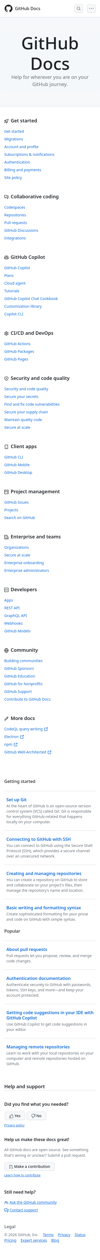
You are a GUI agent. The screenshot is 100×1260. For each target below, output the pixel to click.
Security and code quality (26, 388)
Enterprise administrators (26, 570)
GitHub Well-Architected (27, 752)
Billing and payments (22, 169)
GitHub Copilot (17, 267)
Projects (11, 509)
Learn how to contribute (22, 1175)
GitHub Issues (16, 502)
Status (80, 1234)
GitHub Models (17, 630)
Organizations (16, 547)
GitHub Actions (17, 343)
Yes (15, 1115)
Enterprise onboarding (24, 562)
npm (11, 744)
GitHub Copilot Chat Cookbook (31, 298)
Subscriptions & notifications (29, 154)
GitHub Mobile (17, 464)
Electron (14, 736)
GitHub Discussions (21, 230)
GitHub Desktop (18, 472)
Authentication (17, 162)
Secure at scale (17, 427)
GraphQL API (15, 615)
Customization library (23, 306)
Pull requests (15, 222)
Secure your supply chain (26, 411)
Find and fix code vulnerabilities (31, 404)
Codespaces (14, 207)
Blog (55, 1240)
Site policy (13, 177)
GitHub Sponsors (19, 668)
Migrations (13, 139)
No (36, 1115)
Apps (8, 600)
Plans (9, 275)
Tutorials (11, 290)
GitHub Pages (16, 359)
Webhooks (13, 623)
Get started (14, 131)
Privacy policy (14, 1125)
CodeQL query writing (26, 728)
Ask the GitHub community (30, 1202)
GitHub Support (18, 691)
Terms (48, 1234)
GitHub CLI (13, 457)
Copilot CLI (13, 313)
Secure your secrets (21, 396)
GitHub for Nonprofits (23, 683)
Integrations (15, 238)
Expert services (34, 1240)
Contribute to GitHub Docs (27, 699)
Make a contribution (29, 1166)
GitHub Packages (19, 351)
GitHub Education (19, 676)
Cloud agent (15, 283)
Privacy (64, 1234)
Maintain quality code (23, 419)
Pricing (10, 1240)
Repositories (15, 214)
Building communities (23, 660)
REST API (12, 607)
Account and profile (21, 146)
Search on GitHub (19, 517)
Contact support (21, 1209)
